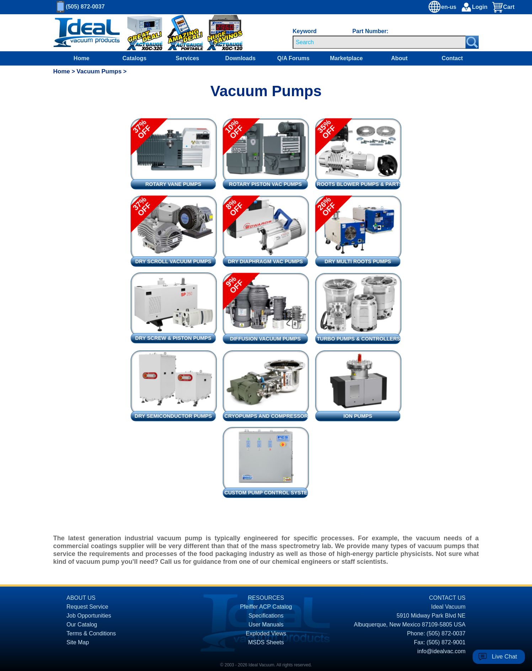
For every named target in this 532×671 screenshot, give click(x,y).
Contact (452, 58)
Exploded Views (266, 633)
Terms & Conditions (91, 633)
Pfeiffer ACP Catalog (266, 607)
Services (187, 58)
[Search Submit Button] (472, 42)
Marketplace (346, 58)
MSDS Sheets (266, 642)
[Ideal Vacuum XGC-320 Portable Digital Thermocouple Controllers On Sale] (139, 33)
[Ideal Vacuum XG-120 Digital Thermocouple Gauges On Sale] (218, 33)
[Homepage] (86, 32)
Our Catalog (81, 624)
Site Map (77, 642)
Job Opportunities (88, 616)
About (399, 58)
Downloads (240, 58)
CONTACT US (447, 598)
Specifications (266, 616)
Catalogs (134, 58)
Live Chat (504, 656)
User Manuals (266, 624)
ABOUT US (81, 598)
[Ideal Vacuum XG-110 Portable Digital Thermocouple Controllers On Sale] (181, 33)
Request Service (87, 607)
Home (81, 58)
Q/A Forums (293, 58)
